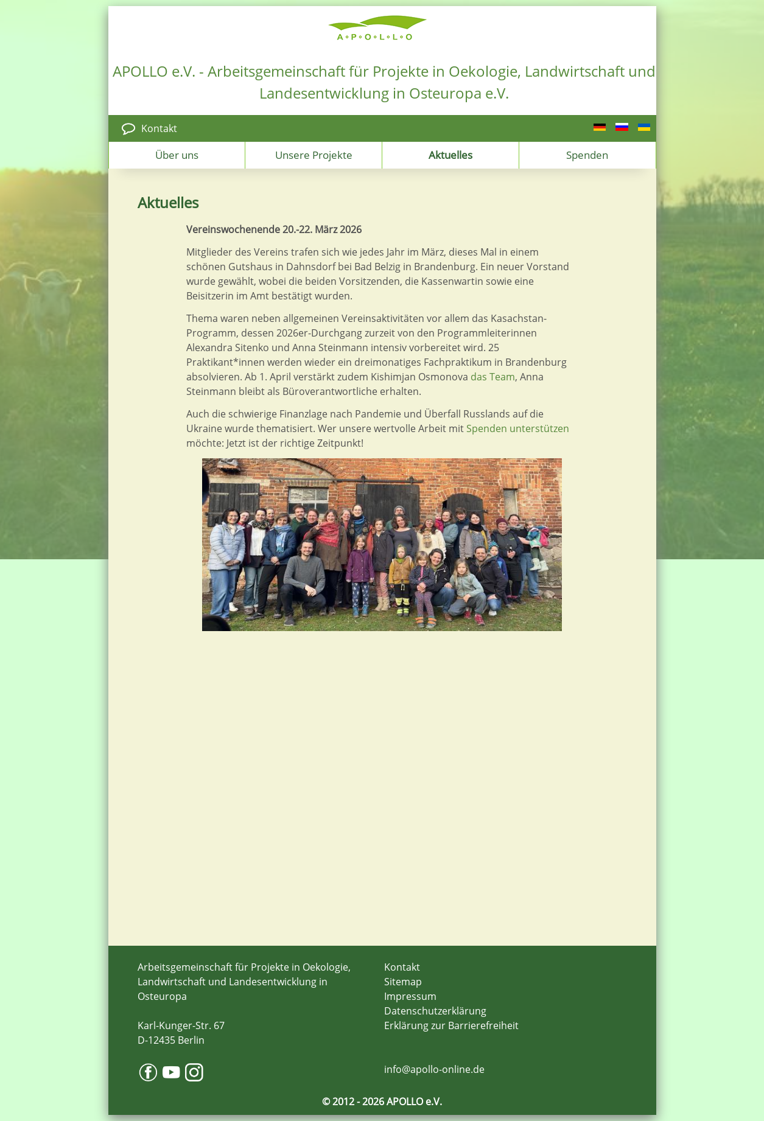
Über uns (176, 154)
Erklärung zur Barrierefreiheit (451, 1025)
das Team (493, 376)
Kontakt (159, 128)
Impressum (410, 996)
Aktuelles (450, 154)
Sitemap (403, 981)
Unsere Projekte (313, 154)
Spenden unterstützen (517, 428)
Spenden (587, 154)
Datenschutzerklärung (435, 1011)
